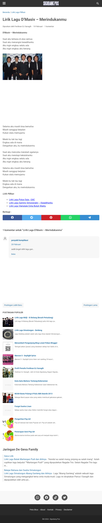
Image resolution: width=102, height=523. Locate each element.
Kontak (50, 510)
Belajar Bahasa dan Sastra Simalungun (22, 470)
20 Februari (16, 244)
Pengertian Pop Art (23, 419)
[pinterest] (51, 217)
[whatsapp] (70, 217)
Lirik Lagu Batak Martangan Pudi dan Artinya (25, 459)
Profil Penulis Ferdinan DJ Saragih (29, 368)
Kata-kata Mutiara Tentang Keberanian (31, 381)
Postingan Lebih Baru (13, 305)
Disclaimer (68, 510)
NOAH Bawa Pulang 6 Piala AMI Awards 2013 (33, 394)
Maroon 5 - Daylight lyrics (25, 356)
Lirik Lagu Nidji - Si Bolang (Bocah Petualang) (34, 317)
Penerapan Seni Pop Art (25, 432)
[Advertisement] (51, 101)
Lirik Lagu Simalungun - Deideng (28, 330)
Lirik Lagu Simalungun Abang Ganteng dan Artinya (28, 473)
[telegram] (89, 217)
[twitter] (31, 217)
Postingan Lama (90, 305)
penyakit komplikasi (19, 240)
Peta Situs (34, 510)
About (42, 510)
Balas (13, 254)
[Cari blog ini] (97, 3)
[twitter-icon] (64, 497)
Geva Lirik (8, 456)
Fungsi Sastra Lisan (23, 406)
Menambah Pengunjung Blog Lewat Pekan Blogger (36, 343)
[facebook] (12, 217)
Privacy (59, 510)
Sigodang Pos (55, 519)
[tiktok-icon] (55, 497)
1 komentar (49, 26)
